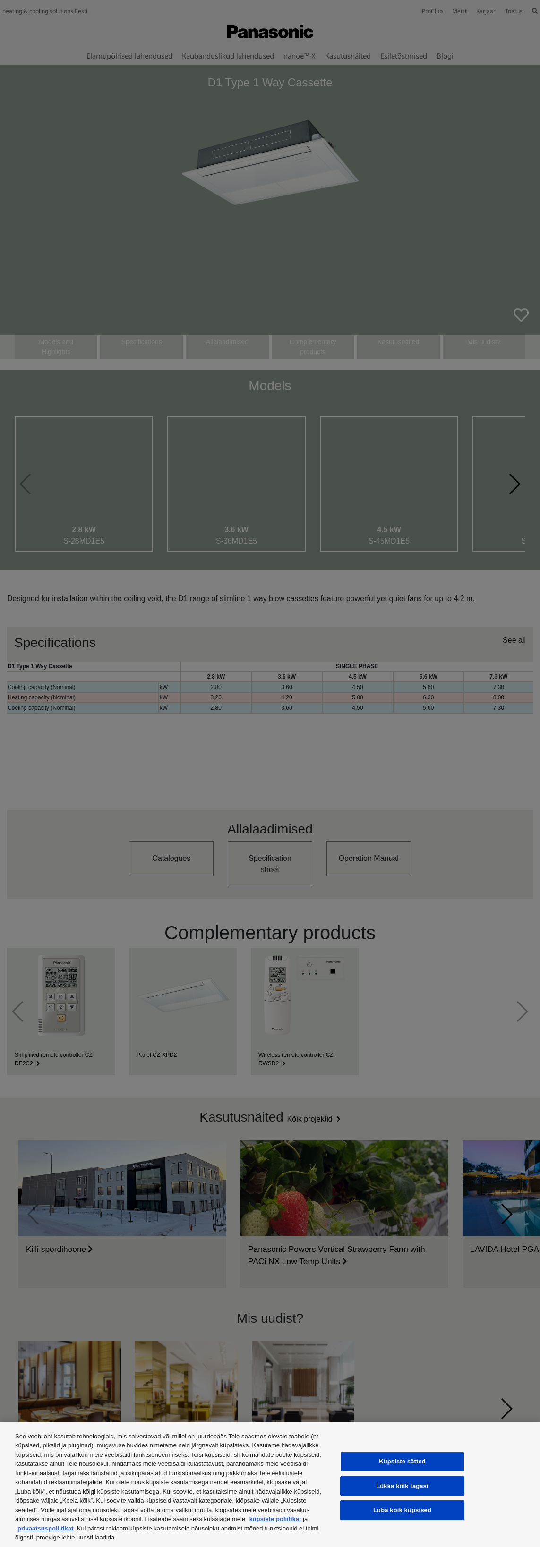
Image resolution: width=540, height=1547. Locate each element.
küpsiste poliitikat (275, 1518)
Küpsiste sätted (402, 1461)
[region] (270, 1484)
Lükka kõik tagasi (402, 1485)
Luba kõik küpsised (402, 1509)
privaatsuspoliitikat (45, 1528)
